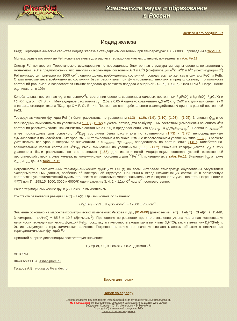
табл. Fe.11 (188, 58)
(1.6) (142, 118)
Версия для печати (118, 279)
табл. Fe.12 (51, 161)
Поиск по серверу (118, 293)
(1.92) (98, 123)
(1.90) (86, 123)
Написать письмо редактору (118, 311)
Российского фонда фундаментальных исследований (139, 299)
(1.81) (192, 142)
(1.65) (143, 147)
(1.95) (186, 118)
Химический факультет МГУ (126, 308)
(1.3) (131, 118)
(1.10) (161, 118)
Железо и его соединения (203, 33)
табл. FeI (214, 51)
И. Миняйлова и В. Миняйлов (133, 305)
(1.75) (186, 133)
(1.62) (154, 147)
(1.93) (173, 118)
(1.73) (170, 133)
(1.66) (104, 152)
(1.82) (201, 138)
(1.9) (151, 118)
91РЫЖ (142, 212)
